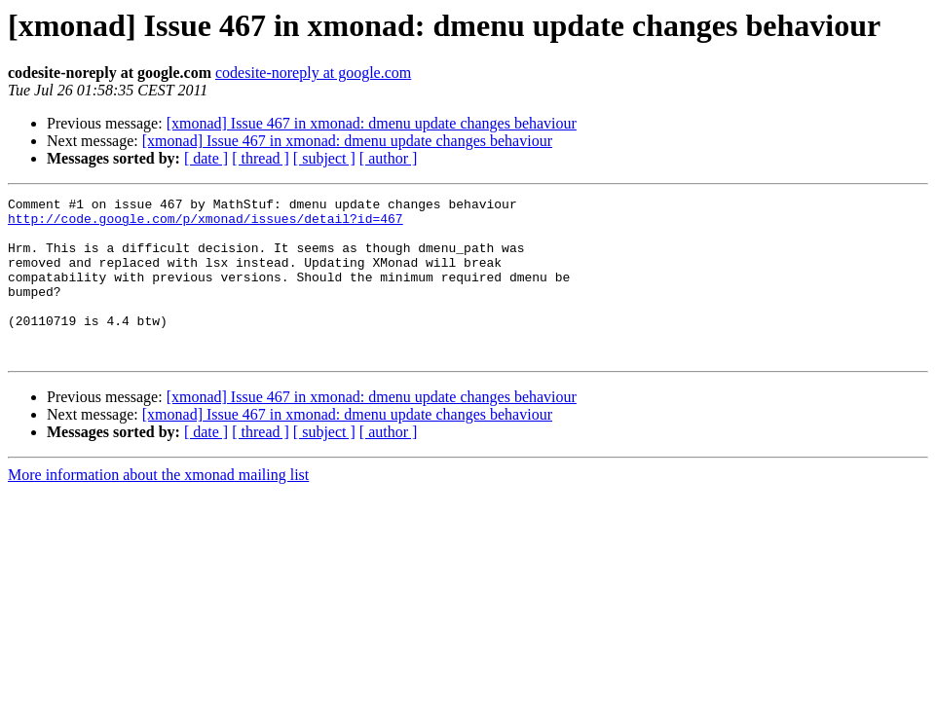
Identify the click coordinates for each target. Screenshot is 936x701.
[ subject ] (324, 158)
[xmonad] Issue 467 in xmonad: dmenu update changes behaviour (372, 123)
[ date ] (206, 158)
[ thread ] (260, 158)
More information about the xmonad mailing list (158, 506)
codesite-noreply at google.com (313, 72)
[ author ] (388, 158)
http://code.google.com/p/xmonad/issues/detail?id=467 (205, 224)
